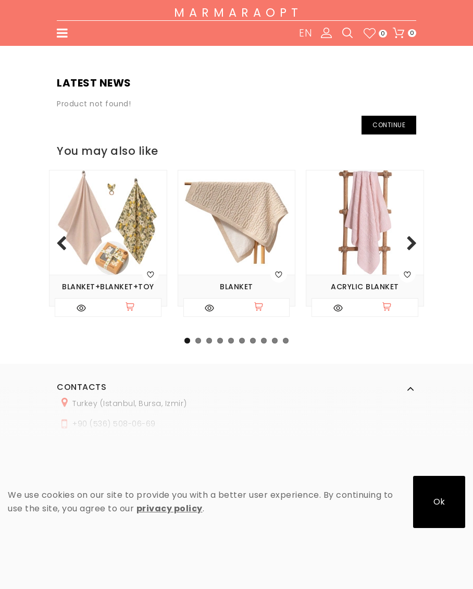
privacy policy (169, 508)
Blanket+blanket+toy (108, 287)
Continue (388, 124)
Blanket (236, 287)
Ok (439, 502)
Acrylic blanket (365, 287)
